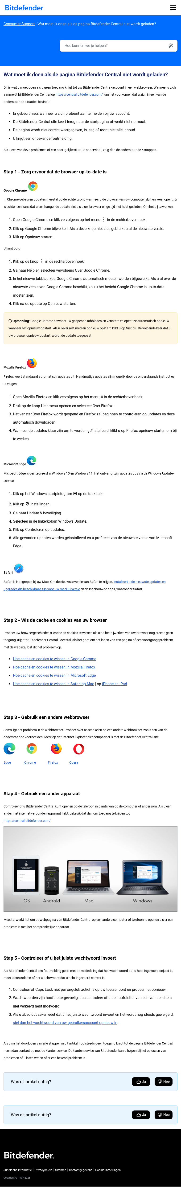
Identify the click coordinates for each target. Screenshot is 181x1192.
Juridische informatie (18, 1170)
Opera (73, 763)
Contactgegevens (80, 1170)
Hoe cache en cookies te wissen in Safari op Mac (53, 684)
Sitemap (60, 1170)
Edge (7, 763)
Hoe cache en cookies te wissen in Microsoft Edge (54, 675)
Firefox (53, 763)
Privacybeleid (43, 1170)
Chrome (30, 763)
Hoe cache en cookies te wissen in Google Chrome (54, 659)
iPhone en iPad (114, 684)
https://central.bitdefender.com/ (79, 95)
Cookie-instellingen (108, 1170)
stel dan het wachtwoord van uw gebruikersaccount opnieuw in (65, 1023)
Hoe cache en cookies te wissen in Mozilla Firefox (54, 667)
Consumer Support (19, 24)
